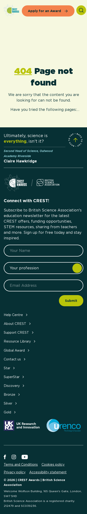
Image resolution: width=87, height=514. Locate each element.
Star (10, 368)
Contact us (15, 359)
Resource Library (20, 341)
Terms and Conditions (21, 464)
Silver (11, 403)
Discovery (14, 386)
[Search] (81, 10)
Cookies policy (53, 464)
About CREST (18, 324)
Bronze (12, 394)
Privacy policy (15, 472)
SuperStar (14, 377)
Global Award (17, 350)
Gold (10, 412)
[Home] (11, 11)
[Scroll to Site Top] (75, 140)
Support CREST (19, 332)
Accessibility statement (48, 472)
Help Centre (16, 315)
